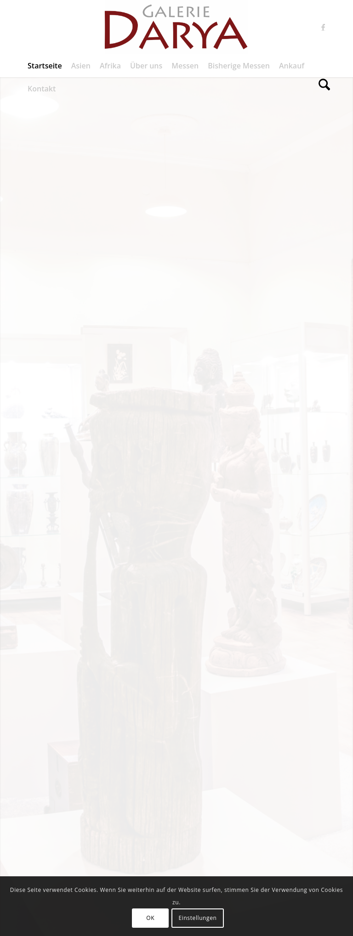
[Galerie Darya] (176, 27)
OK (150, 918)
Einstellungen (198, 918)
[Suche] (322, 88)
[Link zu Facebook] (323, 27)
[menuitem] (45, 65)
